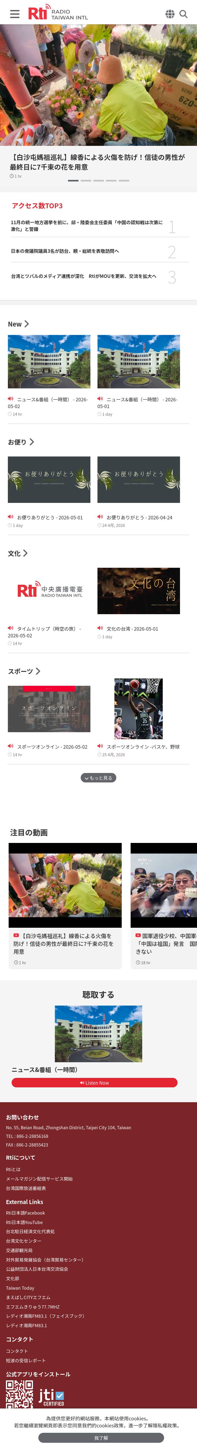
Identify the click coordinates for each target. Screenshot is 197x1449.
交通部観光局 (19, 1250)
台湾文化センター (23, 1240)
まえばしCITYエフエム (27, 1296)
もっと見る (99, 778)
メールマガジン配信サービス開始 (38, 1179)
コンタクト (19, 1337)
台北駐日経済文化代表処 (29, 1231)
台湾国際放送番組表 (25, 1188)
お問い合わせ (22, 1118)
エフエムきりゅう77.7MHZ (32, 1305)
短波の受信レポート (25, 1358)
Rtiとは (13, 1170)
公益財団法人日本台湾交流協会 (36, 1268)
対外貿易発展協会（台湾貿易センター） (45, 1259)
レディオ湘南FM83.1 (26, 1323)
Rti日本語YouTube (24, 1222)
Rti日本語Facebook (25, 1213)
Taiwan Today (19, 1286)
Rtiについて (20, 1158)
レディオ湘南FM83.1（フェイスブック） (45, 1314)
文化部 (12, 1277)
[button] (73, 180)
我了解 (101, 1437)
